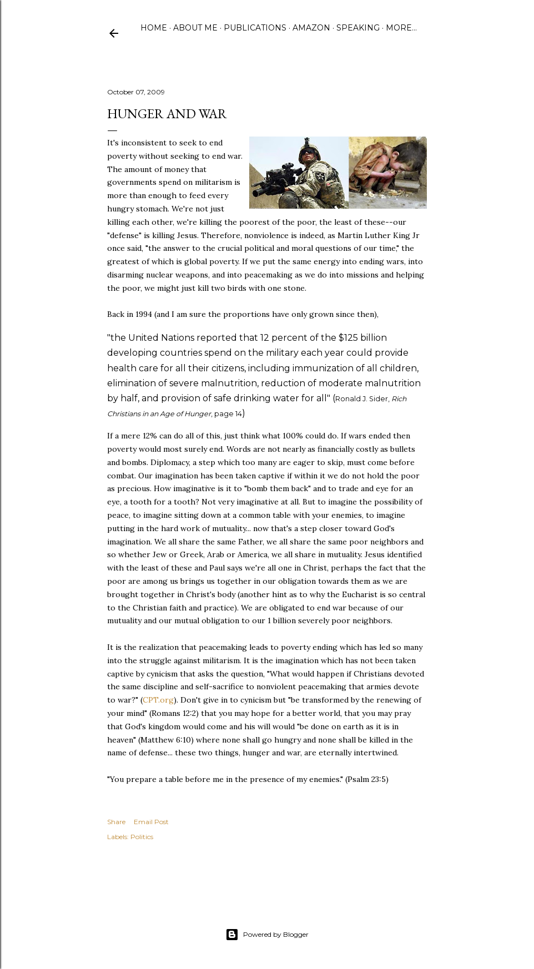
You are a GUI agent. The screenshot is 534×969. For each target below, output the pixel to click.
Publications (255, 28)
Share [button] (116, 821)
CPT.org (158, 700)
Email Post (151, 821)
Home (153, 28)
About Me (195, 28)
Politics (141, 836)
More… (401, 28)
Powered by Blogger (267, 934)
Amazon (311, 28)
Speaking (358, 28)
